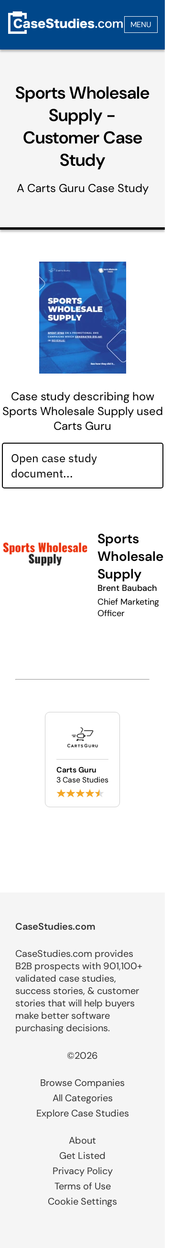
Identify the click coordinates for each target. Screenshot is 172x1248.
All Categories (83, 1098)
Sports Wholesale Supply (130, 556)
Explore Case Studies (82, 1113)
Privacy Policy (83, 1171)
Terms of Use (82, 1186)
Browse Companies (82, 1082)
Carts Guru (56, 188)
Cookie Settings (82, 1201)
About (82, 1140)
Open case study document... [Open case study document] (54, 465)
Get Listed (82, 1155)
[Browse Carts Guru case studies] (82, 759)
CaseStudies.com (55, 926)
